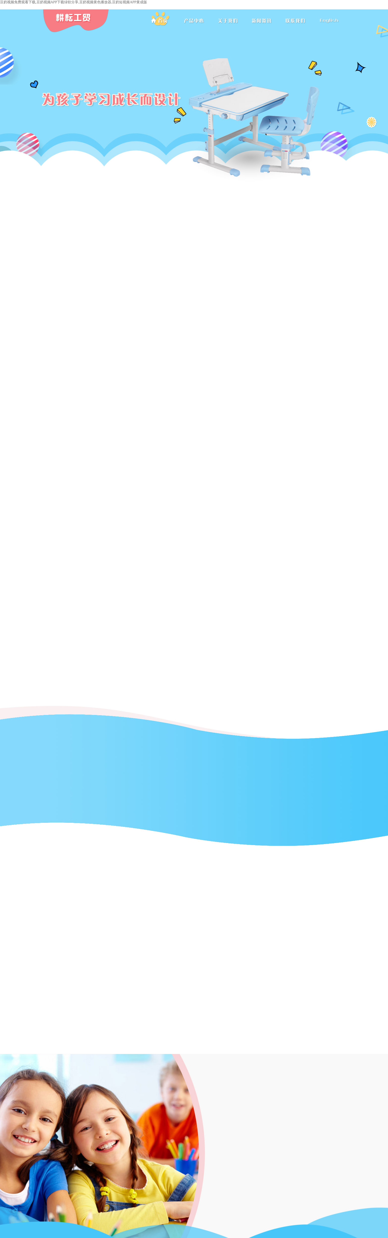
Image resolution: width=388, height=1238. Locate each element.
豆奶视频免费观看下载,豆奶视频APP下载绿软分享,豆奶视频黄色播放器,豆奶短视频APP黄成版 (73, 2)
